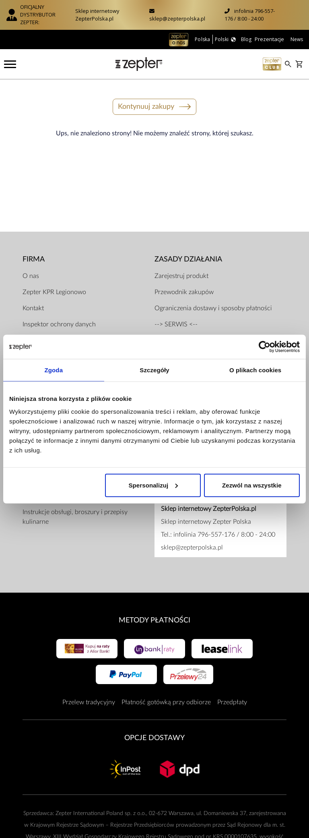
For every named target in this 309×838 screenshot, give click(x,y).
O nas (31, 276)
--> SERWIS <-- (176, 324)
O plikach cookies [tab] (255, 370)
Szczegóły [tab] (154, 370)
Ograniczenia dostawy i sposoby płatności (213, 308)
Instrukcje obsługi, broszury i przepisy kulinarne (75, 517)
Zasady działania (188, 259)
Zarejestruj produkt (181, 276)
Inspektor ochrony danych (59, 324)
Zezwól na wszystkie (252, 484)
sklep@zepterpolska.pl (177, 18)
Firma (34, 259)
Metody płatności (154, 620)
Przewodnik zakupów (184, 292)
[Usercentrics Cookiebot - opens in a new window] (264, 347)
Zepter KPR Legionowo (54, 292)
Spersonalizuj (153, 484)
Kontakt (33, 308)
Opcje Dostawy (154, 737)
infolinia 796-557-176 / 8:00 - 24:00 (250, 14)
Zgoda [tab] (54, 370)
